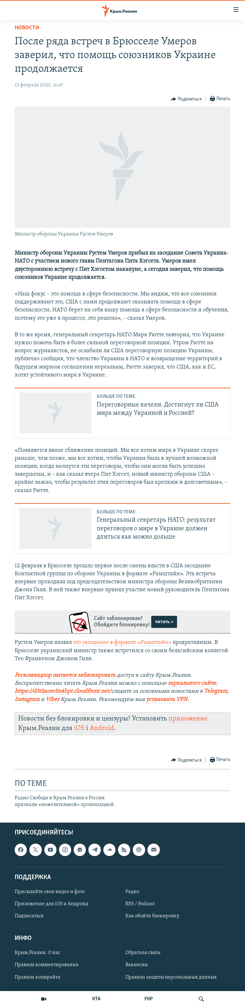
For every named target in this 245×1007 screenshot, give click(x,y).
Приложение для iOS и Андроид (51, 903)
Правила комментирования (46, 964)
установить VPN (166, 700)
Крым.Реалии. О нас (37, 952)
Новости (27, 28)
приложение (187, 718)
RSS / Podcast (140, 903)
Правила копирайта (37, 977)
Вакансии (136, 964)
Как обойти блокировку (152, 916)
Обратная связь (142, 952)
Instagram (27, 700)
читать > (164, 621)
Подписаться (29, 916)
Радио (132, 891)
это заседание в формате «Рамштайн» (122, 642)
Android (102, 728)
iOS (79, 728)
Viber (52, 700)
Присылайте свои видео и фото (50, 891)
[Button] (186, 99)
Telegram (215, 691)
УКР (148, 999)
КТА (96, 999)
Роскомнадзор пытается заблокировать (65, 675)
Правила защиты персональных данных (171, 977)
